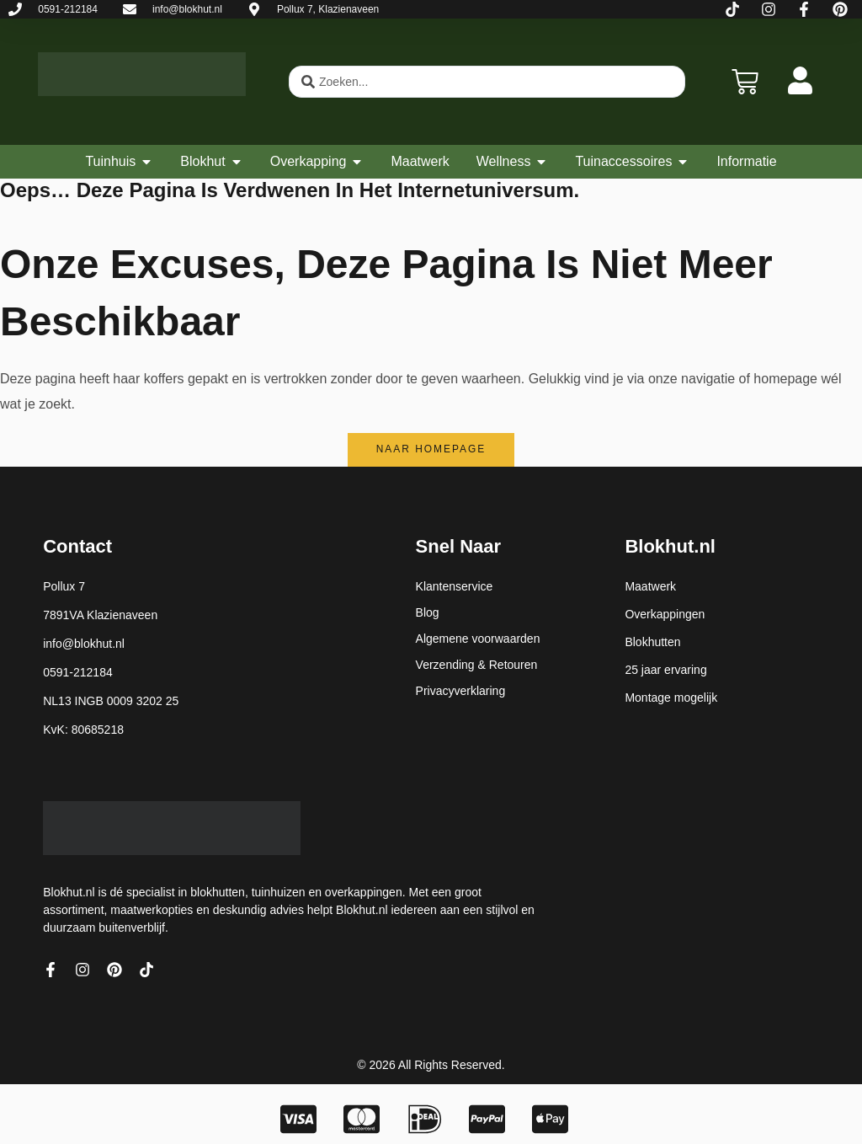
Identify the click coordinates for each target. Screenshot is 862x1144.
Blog (427, 612)
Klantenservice (454, 586)
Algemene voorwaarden (478, 638)
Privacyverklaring (461, 691)
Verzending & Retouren (477, 664)
